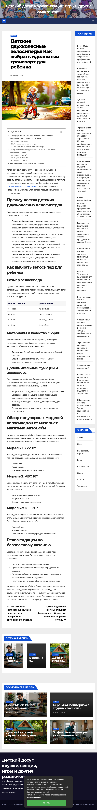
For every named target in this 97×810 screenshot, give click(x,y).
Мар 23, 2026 (14, 740)
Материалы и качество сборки (25, 144)
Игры (79, 444)
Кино (79, 460)
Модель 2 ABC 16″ (21, 158)
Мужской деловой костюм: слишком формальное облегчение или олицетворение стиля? (52, 613)
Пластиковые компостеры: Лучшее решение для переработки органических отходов (19, 613)
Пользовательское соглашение (82, 805)
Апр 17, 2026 (60, 712)
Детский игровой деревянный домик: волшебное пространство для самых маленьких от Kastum (83, 110)
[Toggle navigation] (49, 21)
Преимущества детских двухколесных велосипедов (31, 135)
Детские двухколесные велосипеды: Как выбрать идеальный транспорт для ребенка (35, 54)
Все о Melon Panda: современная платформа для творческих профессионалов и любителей (84, 54)
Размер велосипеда (21, 141)
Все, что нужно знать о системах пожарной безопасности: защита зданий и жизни (84, 305)
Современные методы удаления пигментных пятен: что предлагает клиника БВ (83, 257)
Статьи (13, 35)
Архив (80, 438)
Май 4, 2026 (13, 712)
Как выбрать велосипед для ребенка (25, 138)
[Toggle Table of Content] (60, 132)
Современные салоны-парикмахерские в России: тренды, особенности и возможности (85, 328)
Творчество (82, 486)
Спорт (80, 473)
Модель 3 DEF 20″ (21, 160)
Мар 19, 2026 (60, 740)
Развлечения (83, 466)
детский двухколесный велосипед (22, 186)
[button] (93, 20)
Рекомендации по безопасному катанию (27, 163)
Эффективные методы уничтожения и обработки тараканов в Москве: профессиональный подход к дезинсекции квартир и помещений (84, 141)
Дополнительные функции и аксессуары (29, 147)
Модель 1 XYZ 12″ (20, 155)
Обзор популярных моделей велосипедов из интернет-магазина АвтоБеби (33, 151)
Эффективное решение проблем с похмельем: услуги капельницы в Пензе (84, 350)
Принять (46, 803)
